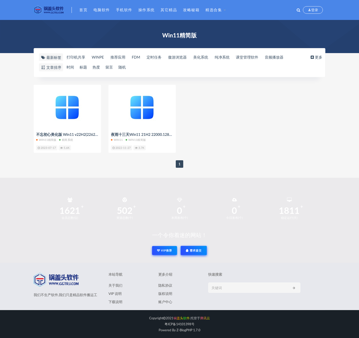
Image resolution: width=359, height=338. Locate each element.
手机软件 (124, 9)
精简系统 (66, 139)
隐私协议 (165, 285)
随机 (122, 67)
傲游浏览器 (177, 57)
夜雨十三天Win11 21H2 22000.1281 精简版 (147, 134)
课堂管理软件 (247, 57)
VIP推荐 (164, 250)
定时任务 (154, 57)
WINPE (98, 57)
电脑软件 (101, 9)
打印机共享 (76, 57)
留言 (109, 67)
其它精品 (169, 9)
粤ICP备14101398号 (179, 324)
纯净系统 (222, 57)
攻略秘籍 (191, 9)
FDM (136, 57)
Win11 (117, 139)
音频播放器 (274, 57)
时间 (70, 67)
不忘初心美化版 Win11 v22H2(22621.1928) (71, 134)
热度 (96, 67)
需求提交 (194, 250)
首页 (83, 9)
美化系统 (200, 57)
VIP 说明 (115, 293)
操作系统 (146, 9)
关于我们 (115, 285)
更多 (316, 57)
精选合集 (213, 9)
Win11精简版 (46, 139)
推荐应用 (117, 57)
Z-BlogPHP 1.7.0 (188, 330)
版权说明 (165, 293)
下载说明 (115, 302)
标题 (83, 67)
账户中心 (165, 302)
